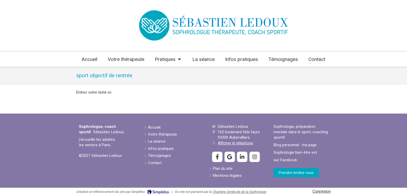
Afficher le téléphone (235, 143)
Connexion (322, 191)
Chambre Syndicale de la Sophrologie (239, 192)
